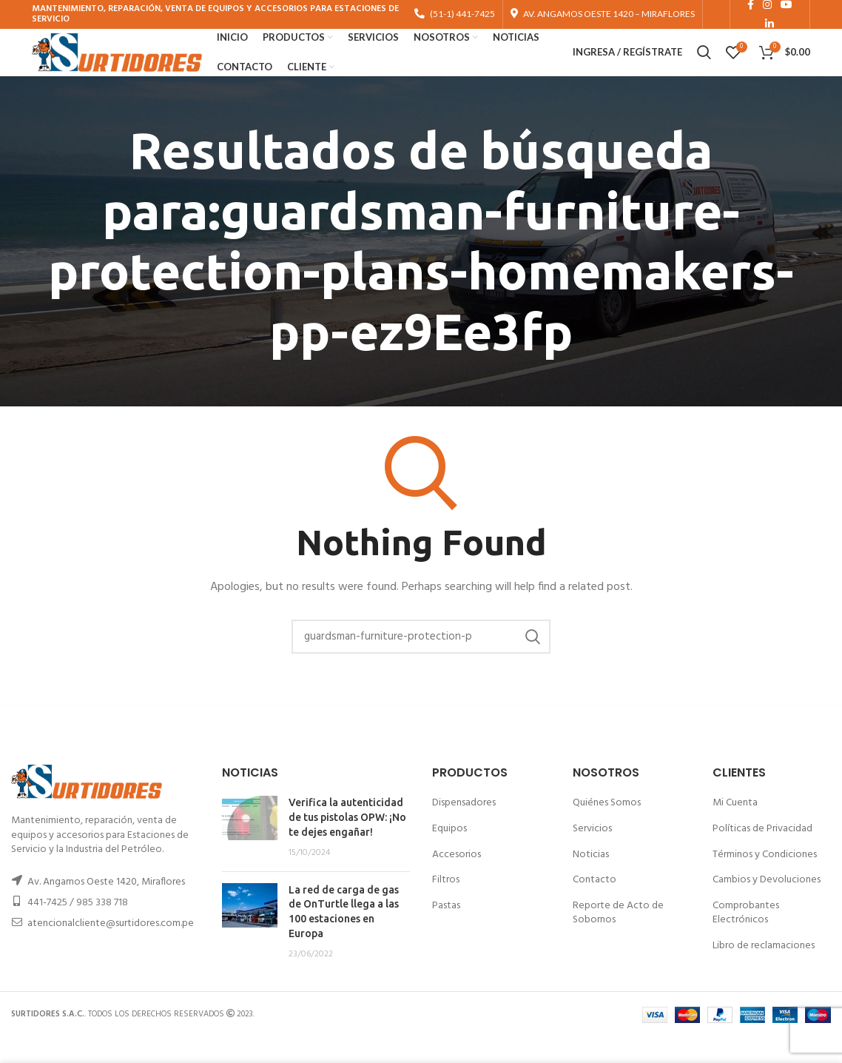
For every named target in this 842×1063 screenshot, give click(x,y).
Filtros (445, 904)
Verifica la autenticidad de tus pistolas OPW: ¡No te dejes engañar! (347, 842)
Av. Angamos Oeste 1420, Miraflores (106, 907)
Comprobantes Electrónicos (746, 938)
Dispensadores (464, 828)
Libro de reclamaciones (764, 970)
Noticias (591, 879)
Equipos (449, 853)
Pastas (446, 930)
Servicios (592, 853)
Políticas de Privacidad (762, 853)
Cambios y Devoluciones (767, 904)
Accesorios (456, 879)
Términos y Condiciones (765, 879)
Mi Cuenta (735, 828)
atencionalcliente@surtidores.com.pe (110, 948)
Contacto (594, 904)
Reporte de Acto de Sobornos (618, 938)
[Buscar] (421, 662)
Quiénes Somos (607, 828)
